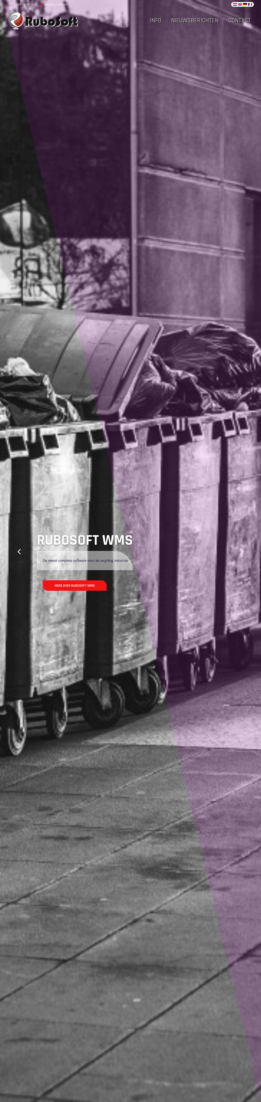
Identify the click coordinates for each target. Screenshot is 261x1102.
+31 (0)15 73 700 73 (20, 4)
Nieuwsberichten (195, 20)
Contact (239, 20)
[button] (19, 551)
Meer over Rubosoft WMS (75, 585)
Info (155, 20)
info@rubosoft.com (53, 4)
